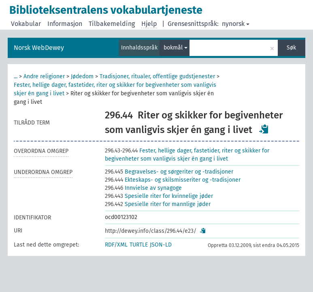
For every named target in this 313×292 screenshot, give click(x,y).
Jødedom (82, 76)
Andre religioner (44, 76)
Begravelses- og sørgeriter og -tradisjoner (169, 171)
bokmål (175, 47)
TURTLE (139, 244)
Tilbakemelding (112, 24)
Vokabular (26, 24)
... (15, 76)
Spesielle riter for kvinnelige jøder (159, 196)
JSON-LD (161, 244)
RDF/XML (116, 244)
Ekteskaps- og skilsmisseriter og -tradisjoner (173, 179)
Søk (291, 47)
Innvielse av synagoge (143, 188)
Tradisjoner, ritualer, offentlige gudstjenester (157, 76)
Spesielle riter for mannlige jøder (158, 204)
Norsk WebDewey (39, 48)
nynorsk (235, 24)
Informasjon (64, 24)
